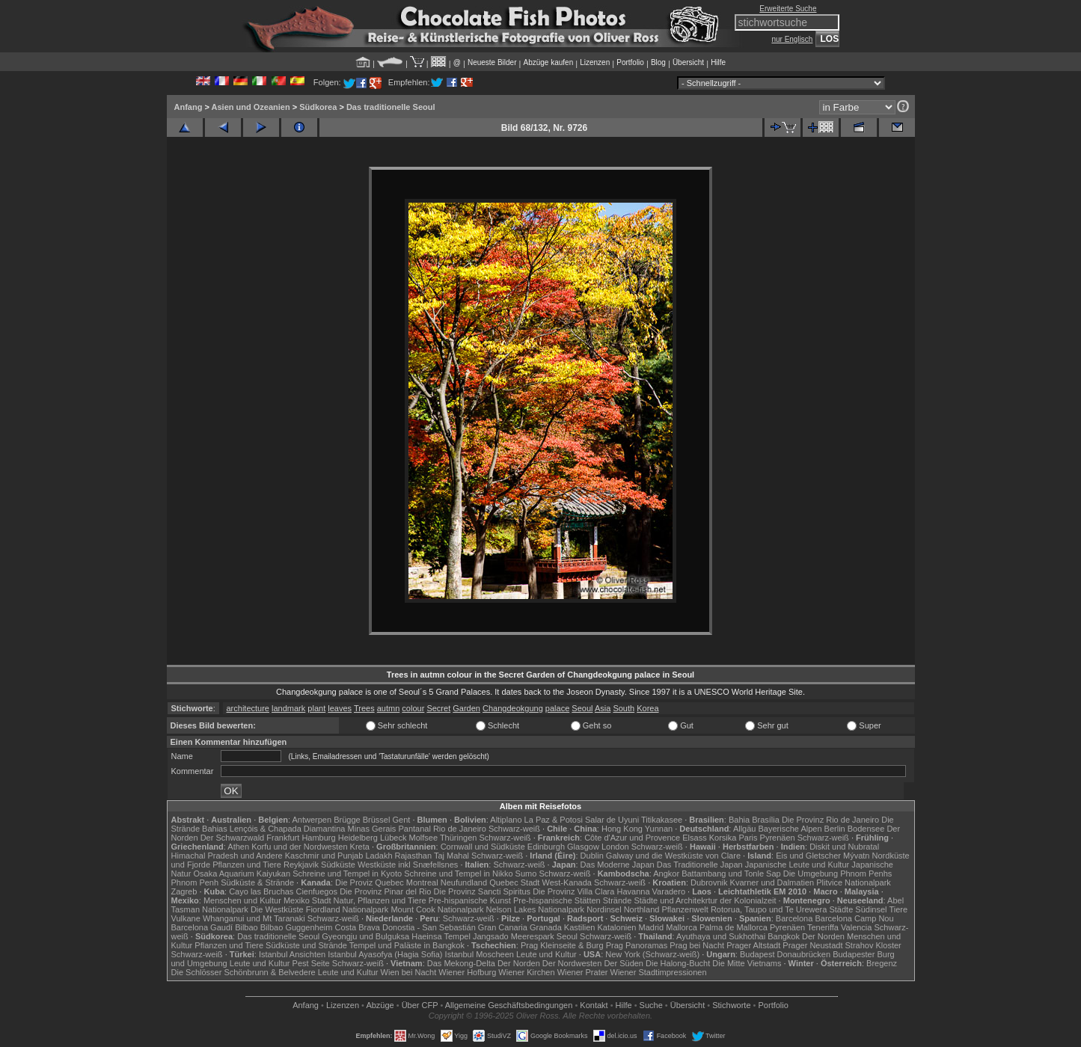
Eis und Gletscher (808, 855)
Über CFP (420, 1005)
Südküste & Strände (257, 882)
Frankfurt (282, 837)
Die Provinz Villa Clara (573, 891)
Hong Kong (622, 828)
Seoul (582, 708)
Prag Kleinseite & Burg (562, 945)
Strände (617, 900)
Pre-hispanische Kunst (470, 900)
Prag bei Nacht (697, 945)
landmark (288, 708)
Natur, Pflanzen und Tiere (380, 900)
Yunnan (659, 828)
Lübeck (393, 837)
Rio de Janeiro (459, 828)
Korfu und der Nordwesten (299, 846)
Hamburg (318, 837)
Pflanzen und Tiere (246, 864)
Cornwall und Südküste (483, 846)
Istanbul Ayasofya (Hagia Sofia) (385, 954)
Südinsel (870, 909)
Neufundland (464, 882)
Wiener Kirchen (526, 972)
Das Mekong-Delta (461, 963)
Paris (747, 837)
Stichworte (731, 1005)
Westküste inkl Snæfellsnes (408, 864)
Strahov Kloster (873, 945)
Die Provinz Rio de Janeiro (830, 819)
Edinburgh (546, 846)
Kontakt (593, 1005)
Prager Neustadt (812, 945)
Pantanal (414, 828)
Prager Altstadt (753, 945)
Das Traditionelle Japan (700, 864)
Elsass (694, 837)
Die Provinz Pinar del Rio (385, 891)
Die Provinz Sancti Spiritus (482, 891)
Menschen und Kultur (242, 900)
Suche (651, 1005)
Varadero (668, 891)
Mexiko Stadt (307, 900)
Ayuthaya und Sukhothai (720, 936)
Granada (546, 927)
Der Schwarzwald (232, 837)
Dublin (592, 855)
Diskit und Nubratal (844, 846)
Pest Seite (311, 963)
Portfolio (630, 62)
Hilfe (718, 62)
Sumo (526, 873)
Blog (658, 62)
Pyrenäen (777, 837)
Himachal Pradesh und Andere (227, 855)
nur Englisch (791, 39)
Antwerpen (312, 819)
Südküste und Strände (306, 945)
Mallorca (681, 927)
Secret (438, 708)
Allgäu (744, 828)
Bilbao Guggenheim (296, 927)
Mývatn (856, 855)
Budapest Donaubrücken (785, 954)
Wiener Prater (582, 972)
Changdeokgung (513, 708)
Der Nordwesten (571, 963)
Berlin (834, 828)
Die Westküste (277, 909)
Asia (602, 708)
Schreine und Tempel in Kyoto (347, 873)
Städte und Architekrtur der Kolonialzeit (705, 900)
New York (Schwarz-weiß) (652, 954)
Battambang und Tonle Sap (731, 873)
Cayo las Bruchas (261, 891)
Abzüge (379, 1005)
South (623, 708)
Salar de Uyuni (612, 819)
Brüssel (377, 819)
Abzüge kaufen (549, 62)
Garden (466, 708)
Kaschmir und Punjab (324, 855)
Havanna (632, 891)
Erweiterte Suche (787, 8)
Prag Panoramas (637, 945)
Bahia (739, 819)
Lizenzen (595, 62)
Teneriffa (823, 927)
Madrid (651, 927)
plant (316, 708)
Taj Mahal (451, 855)
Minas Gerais (372, 828)
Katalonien (616, 927)
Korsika (723, 837)
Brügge (347, 819)
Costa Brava (357, 927)
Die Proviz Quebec (369, 882)
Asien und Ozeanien (251, 106)
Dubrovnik (709, 882)
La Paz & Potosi (553, 819)
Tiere (898, 909)
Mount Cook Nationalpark (437, 909)
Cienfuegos (316, 891)
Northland (642, 909)
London (615, 846)
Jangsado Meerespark (513, 936)
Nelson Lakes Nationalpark (535, 909)
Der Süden (623, 963)
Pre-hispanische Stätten (557, 900)
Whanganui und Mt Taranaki (254, 918)
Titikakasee (661, 819)
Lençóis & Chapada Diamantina (288, 828)
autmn (388, 708)
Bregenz (881, 963)
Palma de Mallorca (733, 927)
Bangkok (784, 936)
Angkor (666, 873)
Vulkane (185, 918)
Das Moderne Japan (618, 864)
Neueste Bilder (492, 62)
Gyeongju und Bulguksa (365, 936)
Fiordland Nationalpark (347, 909)
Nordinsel (604, 909)
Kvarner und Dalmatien (772, 882)
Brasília (766, 819)
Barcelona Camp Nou (854, 918)
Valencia (856, 927)
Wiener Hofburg (467, 972)
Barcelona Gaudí (202, 927)
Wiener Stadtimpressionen (658, 972)
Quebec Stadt (514, 882)
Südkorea (318, 106)
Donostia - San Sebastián (429, 927)
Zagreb (184, 891)
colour (413, 708)
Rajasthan (413, 855)
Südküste (338, 864)
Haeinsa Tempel (441, 936)
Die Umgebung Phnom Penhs (837, 873)
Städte (841, 909)
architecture (248, 708)
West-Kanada (567, 882)
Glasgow (583, 846)
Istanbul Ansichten (292, 954)
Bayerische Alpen (790, 828)
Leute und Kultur (546, 954)
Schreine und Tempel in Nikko (458, 873)
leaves (340, 708)
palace (557, 708)
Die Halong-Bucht (678, 963)
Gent (401, 819)
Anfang (188, 106)
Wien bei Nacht (409, 972)
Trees (364, 708)
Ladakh (378, 855)
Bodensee (866, 828)
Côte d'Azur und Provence (632, 837)
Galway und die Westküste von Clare (673, 855)
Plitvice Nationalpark (853, 882)
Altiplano (505, 819)
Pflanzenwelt (684, 909)
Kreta (360, 846)
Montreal (422, 882)
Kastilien (579, 927)
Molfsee (423, 837)
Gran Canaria (502, 927)
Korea (647, 708)
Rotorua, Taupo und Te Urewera (769, 909)
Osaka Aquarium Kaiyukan (241, 873)
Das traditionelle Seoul (390, 106)
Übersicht (688, 62)
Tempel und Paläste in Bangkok (407, 945)
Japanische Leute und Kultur (797, 864)
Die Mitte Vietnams (746, 963)
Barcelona (794, 918)
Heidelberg (358, 837)
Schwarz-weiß (514, 828)
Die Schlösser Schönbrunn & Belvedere (243, 972)
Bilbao (246, 927)
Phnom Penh (195, 882)
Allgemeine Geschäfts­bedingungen (509, 1005)
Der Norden (823, 936)
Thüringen (458, 837)
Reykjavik (301, 864)
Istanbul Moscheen (479, 954)
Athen (238, 846)
